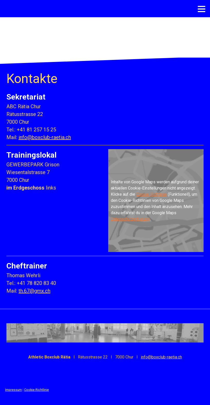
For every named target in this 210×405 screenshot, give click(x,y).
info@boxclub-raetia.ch (45, 137)
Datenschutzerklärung (130, 219)
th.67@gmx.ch (34, 291)
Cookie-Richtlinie (151, 194)
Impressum (13, 390)
